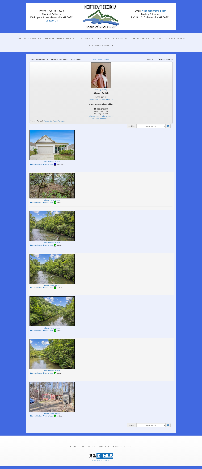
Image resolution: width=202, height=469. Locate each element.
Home (91, 446)
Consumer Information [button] (93, 38)
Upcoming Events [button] (101, 45)
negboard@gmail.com (154, 10)
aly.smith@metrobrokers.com (101, 99)
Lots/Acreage (59, 121)
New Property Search (101, 59)
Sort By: (131, 126)
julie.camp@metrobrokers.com (101, 116)
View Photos (36, 164)
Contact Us (51, 20)
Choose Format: (37, 121)
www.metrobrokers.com (101, 118)
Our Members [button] (140, 38)
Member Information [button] (59, 38)
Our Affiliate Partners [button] (168, 38)
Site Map (104, 446)
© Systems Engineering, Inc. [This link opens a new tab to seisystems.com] (101, 460)
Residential (48, 121)
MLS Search (120, 38)
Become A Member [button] (29, 38)
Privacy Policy (122, 446)
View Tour (48, 164)
